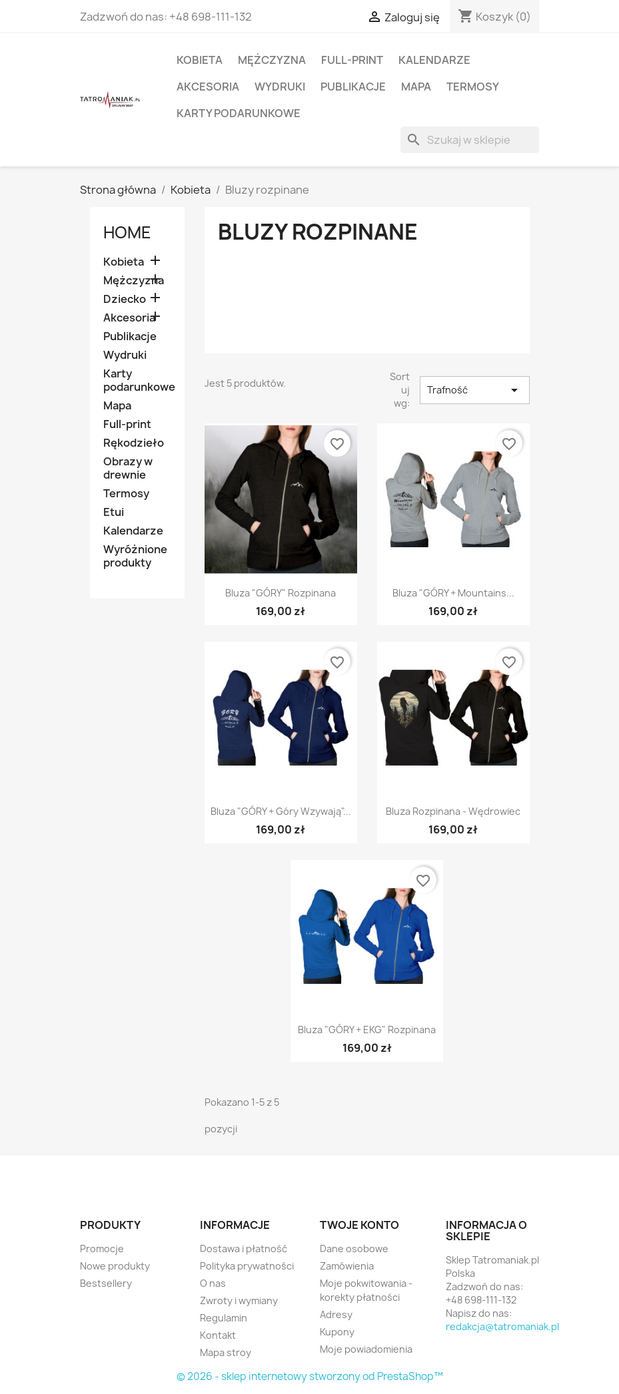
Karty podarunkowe (239, 113)
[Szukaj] (469, 139)
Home (127, 232)
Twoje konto (359, 1225)
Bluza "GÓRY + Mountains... (453, 592)
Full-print (352, 60)
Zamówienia (347, 1266)
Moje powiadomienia (366, 1349)
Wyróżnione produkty (135, 556)
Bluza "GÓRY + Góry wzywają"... (281, 811)
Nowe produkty (115, 1266)
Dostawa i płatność (243, 1248)
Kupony (337, 1331)
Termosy (472, 86)
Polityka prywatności (247, 1266)
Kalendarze (434, 60)
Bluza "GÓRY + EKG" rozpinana (367, 1029)
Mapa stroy (225, 1352)
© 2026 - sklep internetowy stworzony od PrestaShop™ (310, 1376)
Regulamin (223, 1317)
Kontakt (218, 1335)
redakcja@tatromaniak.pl (502, 1326)
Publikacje (353, 86)
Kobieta (200, 60)
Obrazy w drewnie (128, 468)
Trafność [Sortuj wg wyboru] (474, 390)
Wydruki (280, 86)
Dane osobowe (354, 1248)
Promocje (102, 1248)
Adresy (336, 1314)
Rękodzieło (133, 443)
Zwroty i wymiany (239, 1300)
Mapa (416, 86)
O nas (213, 1283)
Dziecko (124, 299)
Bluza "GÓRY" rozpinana (280, 592)
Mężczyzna (272, 60)
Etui (113, 512)
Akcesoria (208, 86)
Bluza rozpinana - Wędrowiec (453, 811)
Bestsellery (106, 1283)
